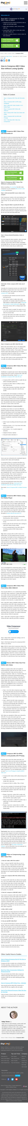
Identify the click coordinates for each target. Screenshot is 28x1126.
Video (5, 53)
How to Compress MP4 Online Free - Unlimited (13, 983)
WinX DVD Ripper (5, 1058)
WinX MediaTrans (5, 1062)
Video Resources (15, 1058)
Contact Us (24, 1060)
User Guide (24, 1066)
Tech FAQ (24, 1064)
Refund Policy (13, 1087)
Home (1, 53)
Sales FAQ (24, 1062)
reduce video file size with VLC (14, 513)
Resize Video (11, 53)
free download (13, 187)
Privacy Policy (7, 1085)
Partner (23, 1058)
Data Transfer (14, 1060)
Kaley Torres (9, 56)
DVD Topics (14, 1056)
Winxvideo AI (5, 15)
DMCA (7, 1087)
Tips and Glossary (15, 1062)
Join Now (17, 1075)
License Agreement (16, 1085)
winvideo (15, 8)
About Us (24, 1056)
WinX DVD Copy (5, 1060)
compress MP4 (4, 293)
